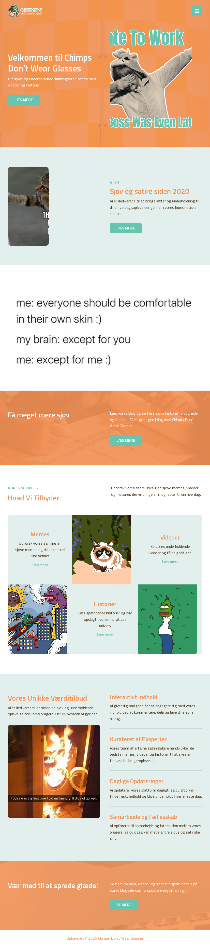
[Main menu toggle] (197, 11)
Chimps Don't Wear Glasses (86, 11)
